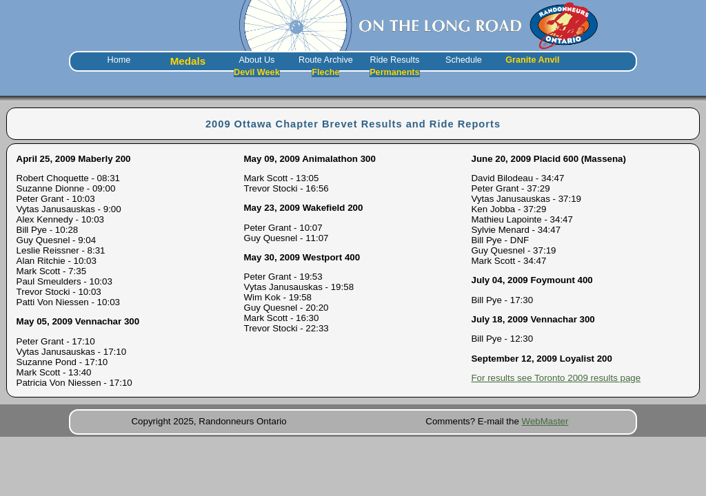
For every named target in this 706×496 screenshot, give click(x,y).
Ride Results (395, 60)
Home (119, 60)
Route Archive (326, 60)
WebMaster (545, 421)
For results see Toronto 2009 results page (556, 378)
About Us (256, 60)
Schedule (463, 60)
